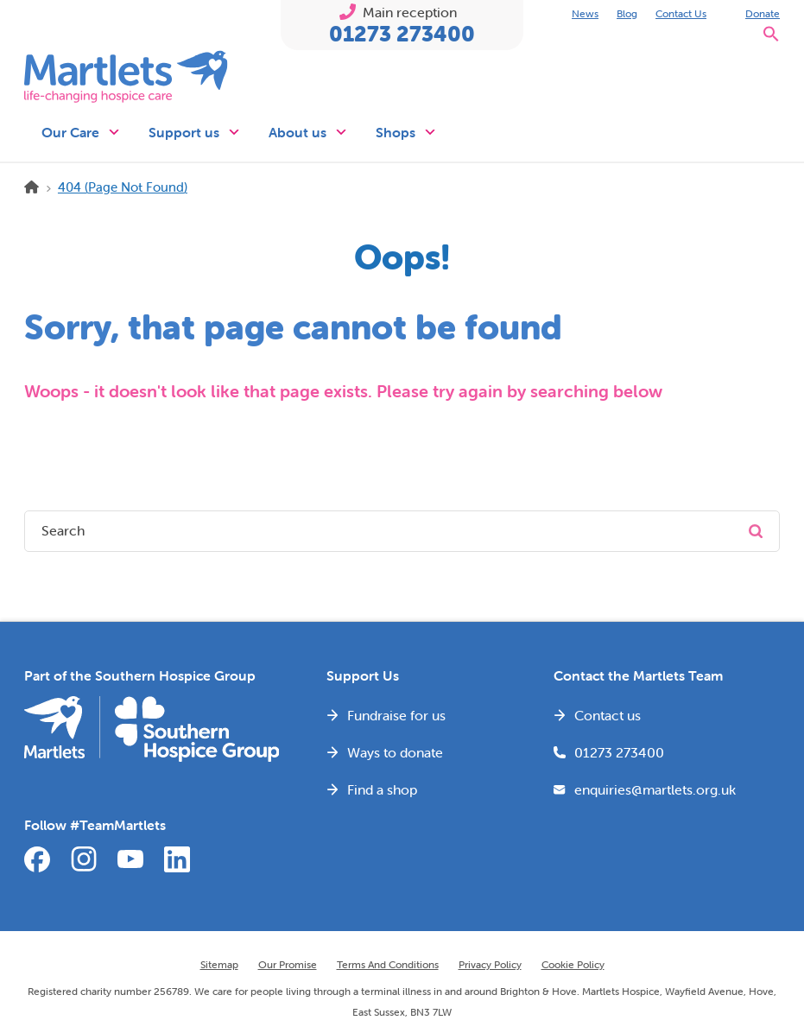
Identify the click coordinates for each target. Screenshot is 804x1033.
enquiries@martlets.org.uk (655, 789)
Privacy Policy (490, 964)
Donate (762, 13)
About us (308, 132)
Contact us (607, 715)
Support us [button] (195, 132)
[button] (771, 38)
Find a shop (382, 789)
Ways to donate (395, 752)
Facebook (37, 859)
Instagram (84, 859)
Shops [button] (406, 132)
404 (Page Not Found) (122, 187)
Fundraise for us (396, 715)
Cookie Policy (573, 964)
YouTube (130, 859)
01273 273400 (402, 34)
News (585, 13)
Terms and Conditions (388, 964)
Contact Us (680, 13)
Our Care (81, 132)
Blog (627, 13)
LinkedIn (177, 859)
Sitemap (219, 964)
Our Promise (287, 964)
